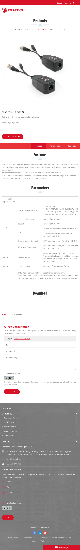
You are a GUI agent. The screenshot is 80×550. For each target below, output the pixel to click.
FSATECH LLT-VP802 (16, 314)
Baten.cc (44, 541)
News (33, 527)
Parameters (55, 146)
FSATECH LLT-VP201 (22, 338)
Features (38, 146)
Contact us (13, 136)
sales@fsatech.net (14, 459)
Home (18, 29)
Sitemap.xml (44, 527)
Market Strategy (10, 431)
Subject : (18, 338)
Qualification (9, 422)
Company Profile (11, 418)
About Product (10, 426)
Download (72, 146)
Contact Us (8, 435)
